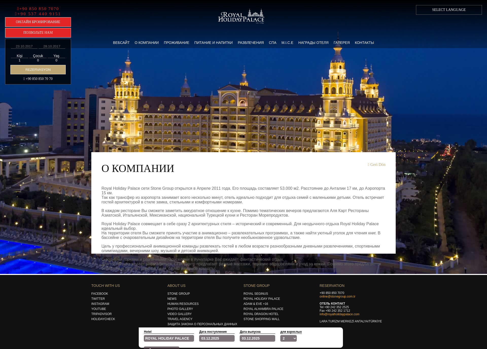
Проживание (176, 43)
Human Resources (183, 304)
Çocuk (38, 56)
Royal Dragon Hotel (261, 314)
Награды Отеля (313, 43)
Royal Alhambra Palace (263, 309)
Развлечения (251, 43)
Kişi (20, 56)
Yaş (56, 56)
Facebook (99, 293)
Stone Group (178, 293)
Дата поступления (213, 332)
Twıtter (98, 299)
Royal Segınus (256, 293)
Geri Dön (377, 164)
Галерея (342, 43)
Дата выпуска (250, 332)
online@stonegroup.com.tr (337, 296)
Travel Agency (180, 319)
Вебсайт (121, 43)
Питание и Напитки (213, 43)
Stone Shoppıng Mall (262, 319)
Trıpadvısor (101, 314)
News (172, 299)
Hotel (147, 332)
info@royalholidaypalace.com (339, 314)
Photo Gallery (180, 309)
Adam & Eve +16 (256, 304)
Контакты (364, 43)
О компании (147, 43)
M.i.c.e (287, 43)
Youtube (98, 309)
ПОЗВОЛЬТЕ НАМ (38, 32)
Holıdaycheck (103, 319)
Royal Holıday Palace (262, 299)
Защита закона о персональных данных (202, 324)
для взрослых (291, 332)
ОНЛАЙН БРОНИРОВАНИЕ (38, 22)
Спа (272, 43)
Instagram (100, 304)
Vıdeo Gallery (179, 314)
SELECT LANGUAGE (449, 10)
